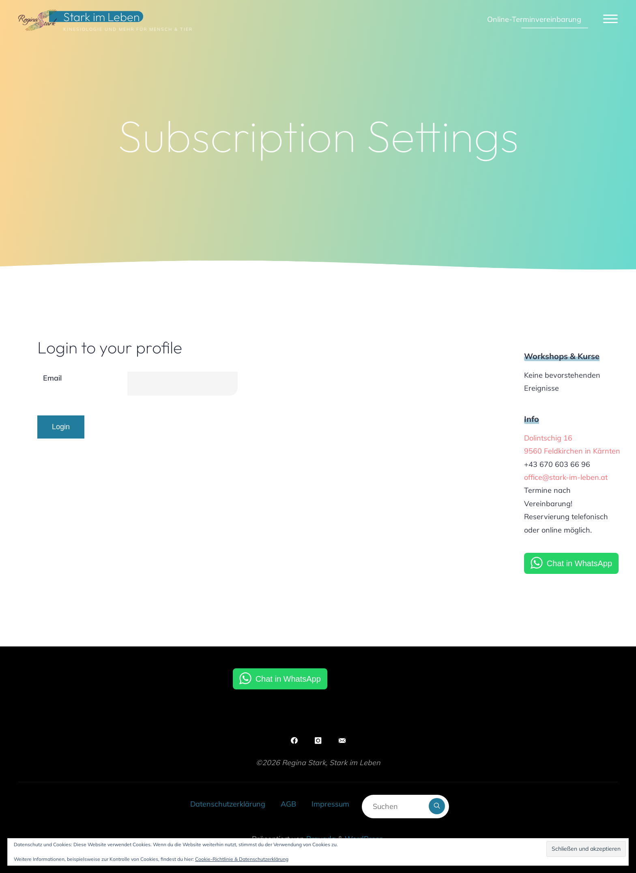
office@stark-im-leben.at (566, 477)
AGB (288, 804)
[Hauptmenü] (610, 19)
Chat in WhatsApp (579, 563)
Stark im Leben (101, 16)
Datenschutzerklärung (227, 804)
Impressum (330, 804)
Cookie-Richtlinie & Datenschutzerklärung (241, 859)
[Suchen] (437, 806)
